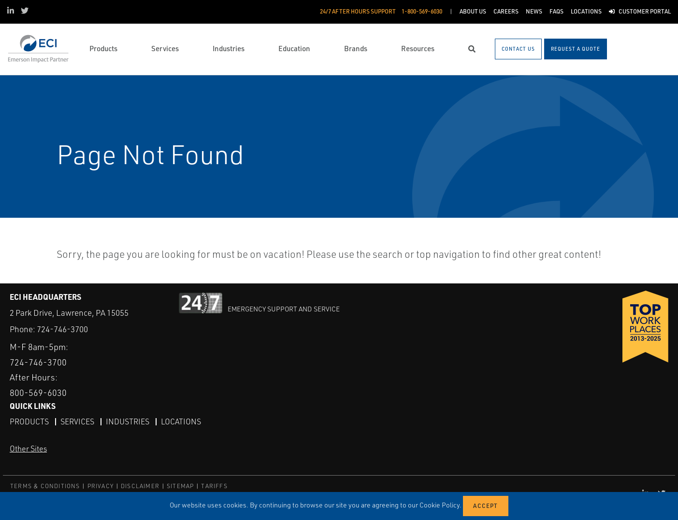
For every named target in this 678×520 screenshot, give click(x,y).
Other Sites (28, 448)
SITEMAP (180, 486)
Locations (181, 421)
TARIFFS (214, 486)
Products (29, 421)
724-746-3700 (62, 329)
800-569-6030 (38, 392)
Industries (127, 421)
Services (77, 421)
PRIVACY (100, 486)
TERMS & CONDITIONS (45, 486)
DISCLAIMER (140, 486)
